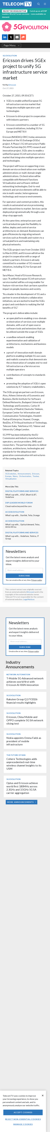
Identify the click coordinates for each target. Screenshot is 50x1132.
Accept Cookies (23, 1112)
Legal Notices (29, 599)
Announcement (24, 474)
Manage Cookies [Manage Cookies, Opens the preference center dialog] (23, 1124)
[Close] (43, 1095)
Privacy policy (36, 580)
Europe (8, 476)
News (15, 476)
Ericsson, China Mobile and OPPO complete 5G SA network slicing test (24, 720)
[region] (23, 1111)
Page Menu (12, 45)
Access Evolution (14, 512)
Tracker (36, 476)
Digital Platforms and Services (21, 491)
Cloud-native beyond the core (18, 506)
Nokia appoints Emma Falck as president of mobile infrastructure (23, 741)
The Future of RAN (15, 755)
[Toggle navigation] (44, 4)
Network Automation (18, 674)
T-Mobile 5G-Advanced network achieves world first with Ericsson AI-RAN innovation (25, 681)
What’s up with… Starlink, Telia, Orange (22, 515)
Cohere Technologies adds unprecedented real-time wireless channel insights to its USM (23, 763)
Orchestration (25, 476)
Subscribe (24, 576)
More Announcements (21, 802)
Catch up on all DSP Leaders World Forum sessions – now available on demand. (24, 14)
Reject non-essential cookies (23, 1119)
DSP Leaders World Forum (19, 503)
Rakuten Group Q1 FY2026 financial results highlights (21, 701)
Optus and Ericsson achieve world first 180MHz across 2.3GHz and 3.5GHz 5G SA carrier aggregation (22, 787)
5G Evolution (10, 55)
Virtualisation (11, 479)
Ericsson (12, 85)
